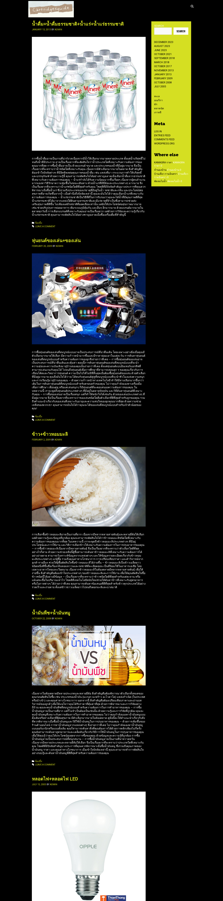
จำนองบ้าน (160, 169)
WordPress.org (164, 143)
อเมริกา (158, 100)
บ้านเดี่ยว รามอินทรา (165, 173)
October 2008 (163, 82)
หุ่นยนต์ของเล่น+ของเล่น (56, 240)
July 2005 (160, 86)
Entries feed (162, 135)
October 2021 (163, 54)
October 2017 (163, 66)
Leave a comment (45, 226)
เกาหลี (157, 112)
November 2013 (164, 70)
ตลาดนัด (159, 108)
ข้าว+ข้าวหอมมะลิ (50, 434)
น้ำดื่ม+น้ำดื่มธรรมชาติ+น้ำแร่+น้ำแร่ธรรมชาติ (78, 24)
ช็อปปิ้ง (38, 223)
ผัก (155, 104)
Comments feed (164, 139)
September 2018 (164, 58)
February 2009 (163, 78)
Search (159, 25)
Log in (158, 131)
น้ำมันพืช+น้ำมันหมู (51, 613)
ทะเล (157, 96)
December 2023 (163, 42)
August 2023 (162, 46)
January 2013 (163, 74)
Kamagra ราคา (163, 162)
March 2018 (161, 62)
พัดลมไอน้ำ (160, 181)
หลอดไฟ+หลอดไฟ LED (55, 779)
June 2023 (160, 50)
